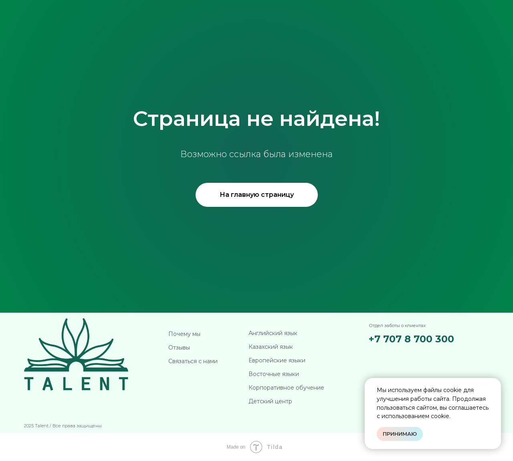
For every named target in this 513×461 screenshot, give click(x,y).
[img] (412, 355)
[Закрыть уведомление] (495, 384)
